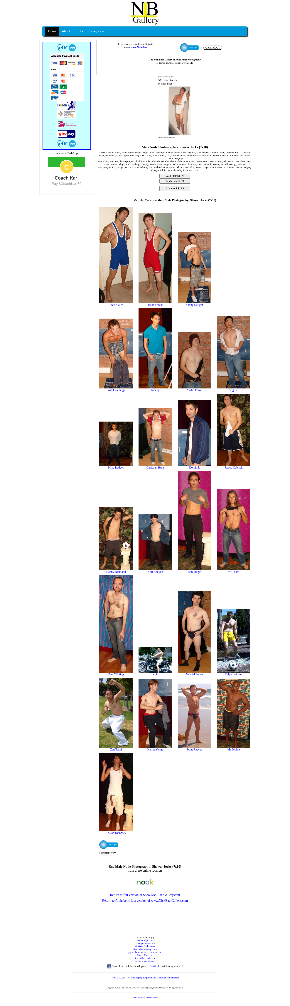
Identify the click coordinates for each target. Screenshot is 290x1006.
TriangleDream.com (145, 943)
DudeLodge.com (145, 940)
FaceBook (154, 966)
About (66, 31)
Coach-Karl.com (145, 955)
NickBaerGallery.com (145, 946)
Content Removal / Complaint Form (145, 997)
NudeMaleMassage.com (145, 949)
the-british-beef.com (145, 958)
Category (96, 31)
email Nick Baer (139, 46)
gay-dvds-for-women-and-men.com (145, 952)
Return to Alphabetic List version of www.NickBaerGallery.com (145, 900)
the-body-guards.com (145, 961)
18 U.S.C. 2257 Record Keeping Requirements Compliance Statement (145, 977)
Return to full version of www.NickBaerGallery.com (145, 895)
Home (52, 31)
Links (79, 31)
